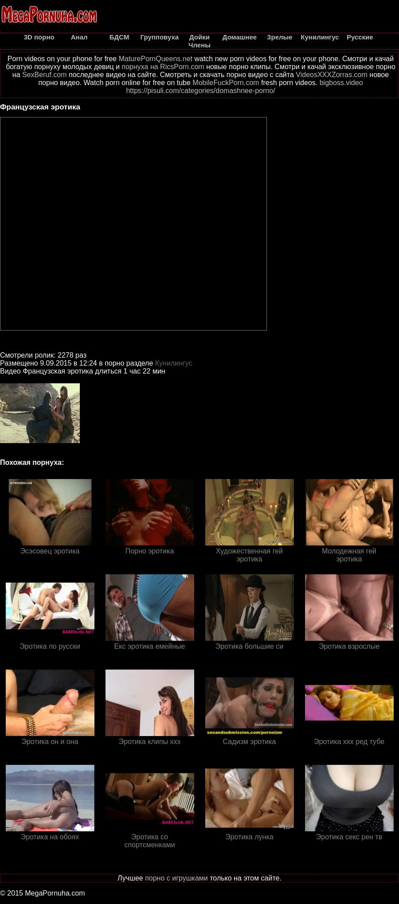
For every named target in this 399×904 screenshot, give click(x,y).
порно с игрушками (176, 878)
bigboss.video (341, 82)
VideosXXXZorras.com (332, 74)
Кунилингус (173, 363)
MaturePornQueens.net (155, 58)
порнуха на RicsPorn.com (162, 66)
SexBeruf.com (44, 74)
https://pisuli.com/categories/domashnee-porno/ (200, 90)
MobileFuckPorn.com (225, 82)
